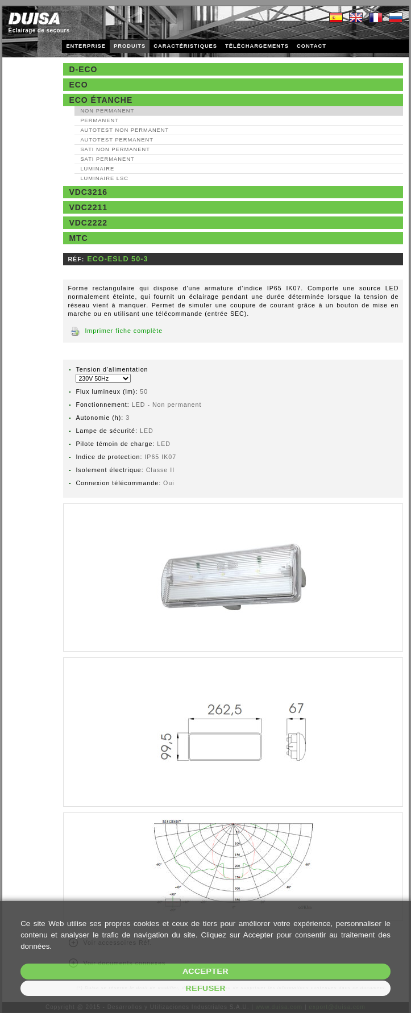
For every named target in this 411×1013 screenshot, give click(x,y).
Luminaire (97, 169)
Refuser (205, 988)
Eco (78, 84)
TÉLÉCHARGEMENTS (257, 46)
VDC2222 (88, 222)
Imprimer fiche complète (124, 330)
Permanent (99, 120)
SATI (115, 149)
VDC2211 (88, 207)
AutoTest (124, 130)
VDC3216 (88, 192)
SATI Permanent (107, 159)
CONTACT (311, 46)
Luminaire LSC (104, 178)
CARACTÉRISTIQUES (185, 46)
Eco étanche (100, 100)
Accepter (205, 971)
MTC (78, 238)
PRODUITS (130, 46)
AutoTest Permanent (116, 140)
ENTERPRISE (86, 46)
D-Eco (83, 69)
